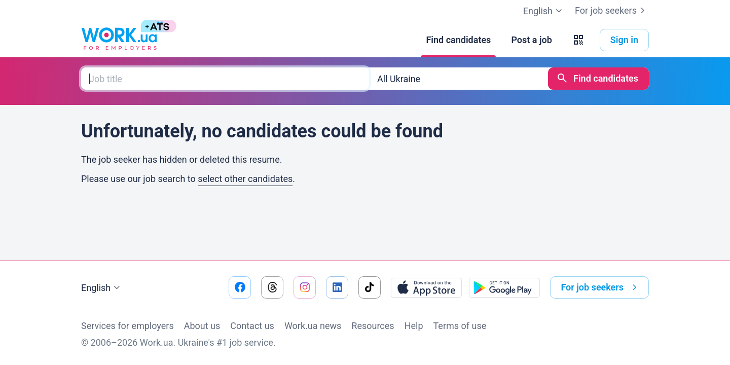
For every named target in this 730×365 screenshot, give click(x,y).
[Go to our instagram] (305, 287)
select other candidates (245, 178)
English (102, 288)
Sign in (624, 39)
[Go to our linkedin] (337, 287)
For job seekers (612, 11)
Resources (372, 325)
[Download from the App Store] (426, 287)
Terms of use (460, 325)
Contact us (252, 325)
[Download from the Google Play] (504, 287)
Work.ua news (312, 325)
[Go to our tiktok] (369, 287)
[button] (578, 40)
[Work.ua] (119, 40)
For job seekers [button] (601, 287)
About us (202, 325)
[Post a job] (531, 40)
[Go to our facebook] (240, 287)
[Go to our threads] (272, 287)
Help (414, 325)
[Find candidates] (458, 40)
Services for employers (127, 325)
